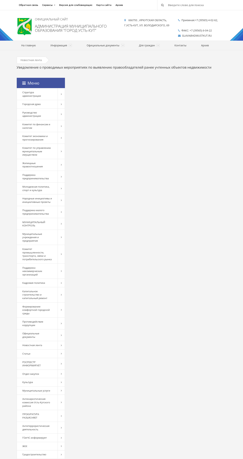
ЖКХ (24, 446)
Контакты (180, 45)
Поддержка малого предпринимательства (35, 212)
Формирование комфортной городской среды (36, 310)
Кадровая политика (33, 282)
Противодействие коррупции (32, 323)
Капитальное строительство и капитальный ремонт (34, 295)
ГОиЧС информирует (34, 437)
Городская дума (31, 104)
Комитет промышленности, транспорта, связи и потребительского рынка (37, 254)
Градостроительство (34, 454)
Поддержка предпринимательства (35, 176)
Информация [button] (61, 45)
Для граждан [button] (149, 45)
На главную (28, 45)
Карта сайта (103, 5)
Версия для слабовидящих (75, 5)
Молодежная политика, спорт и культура (36, 188)
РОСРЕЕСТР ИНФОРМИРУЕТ (31, 363)
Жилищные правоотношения (32, 164)
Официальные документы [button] (105, 45)
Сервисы (47, 5)
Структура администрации (31, 94)
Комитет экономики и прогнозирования (35, 137)
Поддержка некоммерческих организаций (32, 271)
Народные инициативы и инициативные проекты (37, 200)
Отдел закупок (30, 374)
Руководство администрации (31, 114)
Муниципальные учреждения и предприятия (32, 237)
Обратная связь (28, 5)
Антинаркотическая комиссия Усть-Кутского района (36, 402)
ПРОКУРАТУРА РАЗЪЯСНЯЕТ (30, 415)
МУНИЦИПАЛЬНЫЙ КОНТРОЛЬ (33, 223)
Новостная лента (31, 60)
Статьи (26, 353)
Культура (27, 382)
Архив (119, 5)
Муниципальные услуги (36, 390)
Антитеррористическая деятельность (35, 427)
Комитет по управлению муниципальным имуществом (36, 151)
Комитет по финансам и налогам (36, 126)
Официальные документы (30, 335)
